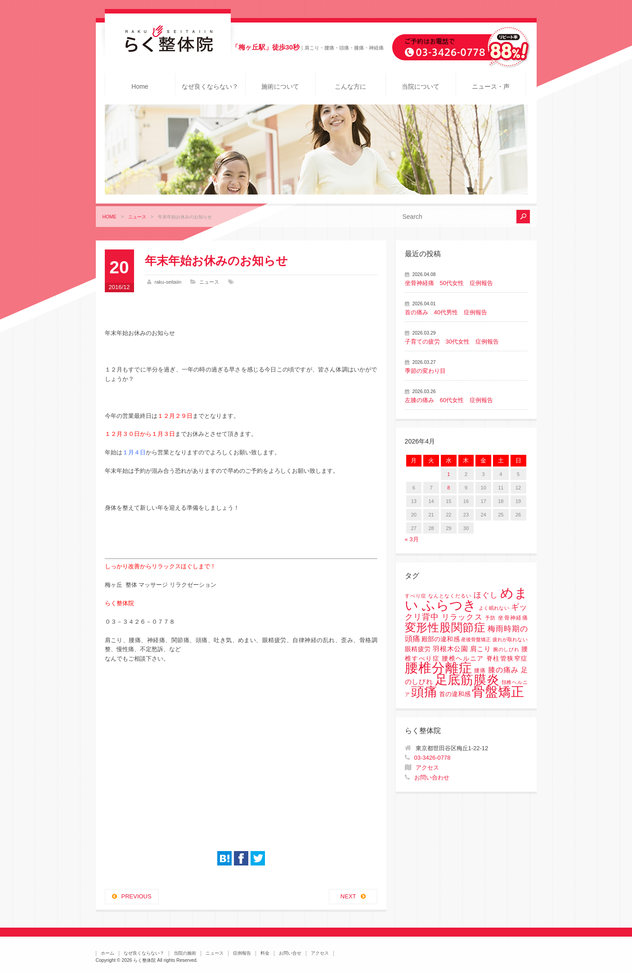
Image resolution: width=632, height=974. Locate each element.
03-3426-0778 (432, 757)
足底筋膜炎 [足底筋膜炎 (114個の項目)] (467, 680)
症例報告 (242, 953)
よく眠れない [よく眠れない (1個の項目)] (494, 608)
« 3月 (412, 539)
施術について (280, 86)
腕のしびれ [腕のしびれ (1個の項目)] (506, 649)
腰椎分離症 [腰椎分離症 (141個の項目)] (438, 668)
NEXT (348, 896)
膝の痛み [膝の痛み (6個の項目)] (503, 670)
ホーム (107, 953)
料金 (264, 953)
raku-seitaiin (168, 282)
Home (139, 86)
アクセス (427, 767)
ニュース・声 (491, 86)
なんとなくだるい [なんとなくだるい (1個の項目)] (449, 595)
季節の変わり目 (425, 370)
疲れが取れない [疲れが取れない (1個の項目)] (510, 639)
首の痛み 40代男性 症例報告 (446, 312)
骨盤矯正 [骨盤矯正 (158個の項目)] (498, 691)
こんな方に (350, 86)
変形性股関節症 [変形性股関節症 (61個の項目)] (445, 627)
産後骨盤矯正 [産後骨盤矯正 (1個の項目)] (476, 639)
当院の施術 (185, 953)
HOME (110, 216)
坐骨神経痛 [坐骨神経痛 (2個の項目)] (512, 618)
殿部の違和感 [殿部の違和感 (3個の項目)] (440, 639)
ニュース (137, 216)
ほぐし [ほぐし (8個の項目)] (486, 595)
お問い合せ (290, 953)
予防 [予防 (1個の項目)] (490, 618)
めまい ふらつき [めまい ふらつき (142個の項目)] (466, 599)
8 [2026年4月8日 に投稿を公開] (448, 487)
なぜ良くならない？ (210, 86)
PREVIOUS (136, 896)
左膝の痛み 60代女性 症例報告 (449, 400)
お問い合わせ (431, 777)
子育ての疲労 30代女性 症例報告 (452, 341)
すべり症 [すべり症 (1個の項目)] (415, 595)
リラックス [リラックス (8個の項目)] (462, 617)
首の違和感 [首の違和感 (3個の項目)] (455, 694)
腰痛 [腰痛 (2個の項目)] (480, 670)
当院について (420, 86)
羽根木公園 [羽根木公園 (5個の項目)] (450, 648)
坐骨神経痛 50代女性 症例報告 (449, 283)
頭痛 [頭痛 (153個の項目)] (424, 691)
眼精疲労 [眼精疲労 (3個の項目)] (418, 649)
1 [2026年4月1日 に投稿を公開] (448, 474)
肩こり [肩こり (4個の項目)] (480, 648)
